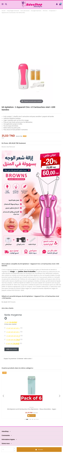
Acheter (39, 449)
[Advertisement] (31, 31)
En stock (4, 302)
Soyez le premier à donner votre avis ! (18, 358)
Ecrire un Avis (11, 349)
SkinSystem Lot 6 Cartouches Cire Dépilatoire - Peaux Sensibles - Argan (31, 409)
